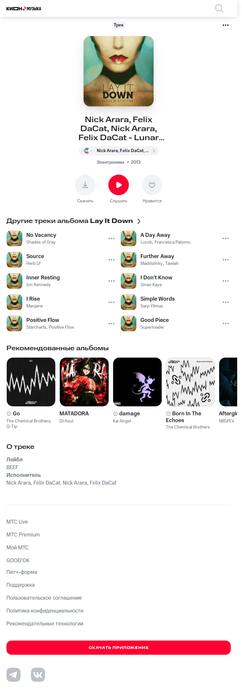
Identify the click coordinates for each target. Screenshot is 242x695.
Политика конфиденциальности (44, 611)
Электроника (110, 162)
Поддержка (20, 585)
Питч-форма (21, 572)
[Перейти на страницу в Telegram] (13, 675)
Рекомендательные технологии (44, 624)
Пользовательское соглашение (44, 598)
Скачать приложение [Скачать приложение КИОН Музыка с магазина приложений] (119, 648)
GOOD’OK (18, 561)
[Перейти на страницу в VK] (38, 675)
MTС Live (17, 522)
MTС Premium (23, 535)
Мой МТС (17, 548)
